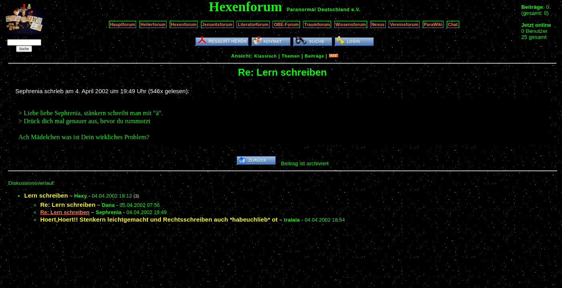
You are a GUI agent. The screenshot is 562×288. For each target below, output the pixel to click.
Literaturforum (253, 24)
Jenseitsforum (217, 24)
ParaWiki (433, 24)
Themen (291, 56)
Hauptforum (122, 24)
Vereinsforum (404, 24)
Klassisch (265, 56)
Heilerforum (152, 24)
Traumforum (317, 24)
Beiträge (314, 56)
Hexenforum (184, 24)
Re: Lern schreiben (67, 204)
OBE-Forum (286, 24)
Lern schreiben (46, 195)
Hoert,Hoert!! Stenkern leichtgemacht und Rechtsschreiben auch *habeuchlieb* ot (158, 219)
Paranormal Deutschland (318, 9)
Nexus (378, 24)
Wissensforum (350, 24)
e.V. (355, 9)
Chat (453, 24)
